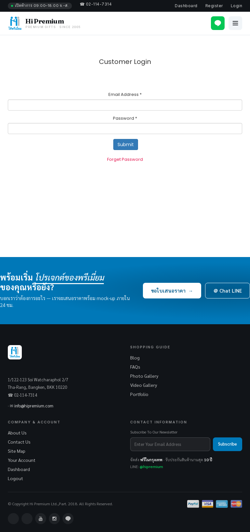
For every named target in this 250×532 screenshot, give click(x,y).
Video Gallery (143, 385)
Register (214, 5)
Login (236, 5)
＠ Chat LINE (227, 290)
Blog (135, 357)
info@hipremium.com (33, 405)
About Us (17, 432)
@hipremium (151, 466)
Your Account (21, 460)
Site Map (16, 451)
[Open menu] (235, 23)
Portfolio (139, 394)
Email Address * (125, 95)
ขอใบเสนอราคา (172, 290)
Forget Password (125, 159)
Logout (15, 478)
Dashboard (186, 5)
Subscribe (227, 444)
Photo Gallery (144, 376)
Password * (125, 118)
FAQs (135, 367)
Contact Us (19, 442)
